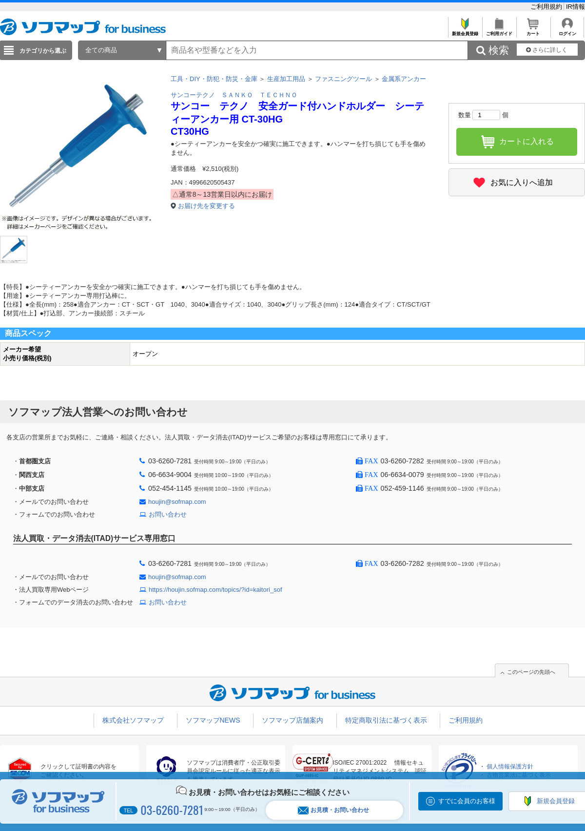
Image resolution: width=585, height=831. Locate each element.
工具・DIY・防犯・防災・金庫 (214, 79)
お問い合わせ (168, 514)
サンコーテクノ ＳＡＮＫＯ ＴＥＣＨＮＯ (234, 95)
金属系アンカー (404, 79)
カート (533, 31)
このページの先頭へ (531, 672)
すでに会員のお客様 (466, 801)
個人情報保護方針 (510, 766)
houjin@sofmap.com (177, 501)
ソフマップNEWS (213, 720)
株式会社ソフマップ (133, 720)
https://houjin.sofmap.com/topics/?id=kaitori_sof (215, 589)
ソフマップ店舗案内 (292, 720)
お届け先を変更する (206, 205)
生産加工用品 (286, 79)
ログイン (567, 31)
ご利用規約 (547, 6)
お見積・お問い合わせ (333, 810)
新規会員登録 (465, 31)
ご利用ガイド (499, 31)
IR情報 (575, 6)
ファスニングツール (343, 79)
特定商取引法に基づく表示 (386, 720)
